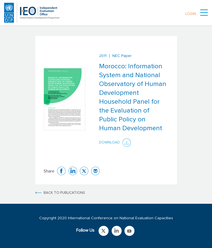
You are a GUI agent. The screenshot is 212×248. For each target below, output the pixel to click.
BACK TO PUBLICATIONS (64, 193)
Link (104, 231)
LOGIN (190, 14)
